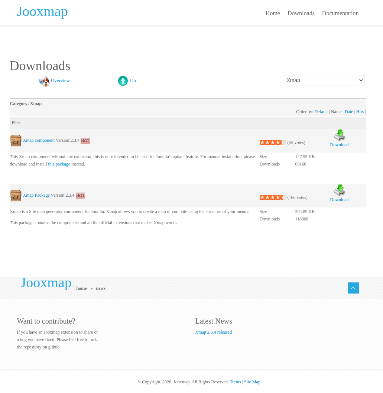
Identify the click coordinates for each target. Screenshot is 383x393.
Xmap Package (36, 195)
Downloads (301, 13)
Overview (60, 80)
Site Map (252, 381)
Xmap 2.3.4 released (213, 332)
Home (273, 13)
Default (321, 111)
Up (133, 80)
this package (59, 164)
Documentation (340, 13)
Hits (360, 111)
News (101, 288)
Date (349, 111)
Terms (235, 381)
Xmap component (39, 140)
